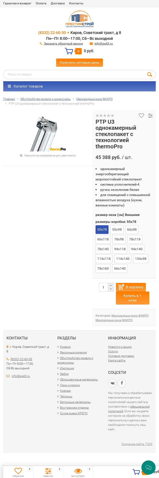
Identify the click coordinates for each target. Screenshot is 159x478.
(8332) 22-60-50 (52, 32)
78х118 (135, 239)
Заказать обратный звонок (63, 43)
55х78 (102, 229)
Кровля (65, 346)
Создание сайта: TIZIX (137, 444)
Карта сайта (116, 360)
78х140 (103, 249)
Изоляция (67, 368)
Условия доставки (121, 356)
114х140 (123, 259)
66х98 (132, 229)
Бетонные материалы (75, 402)
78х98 (119, 239)
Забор (64, 374)
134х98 (140, 259)
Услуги (113, 351)
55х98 (117, 229)
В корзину (134, 287)
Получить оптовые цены (79, 62)
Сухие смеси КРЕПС (74, 413)
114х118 (104, 259)
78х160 (103, 268)
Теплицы (66, 396)
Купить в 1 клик (132, 297)
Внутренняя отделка (74, 407)
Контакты (76, 3)
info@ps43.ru (103, 43)
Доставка (58, 3)
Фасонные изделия (73, 352)
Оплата (41, 3)
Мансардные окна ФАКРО (130, 315)
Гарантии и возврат (17, 3)
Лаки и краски (70, 385)
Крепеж (65, 390)
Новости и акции (120, 346)
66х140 (120, 268)
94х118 (120, 249)
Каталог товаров (25, 86)
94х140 (137, 249)
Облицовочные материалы (79, 379)
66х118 (103, 239)
